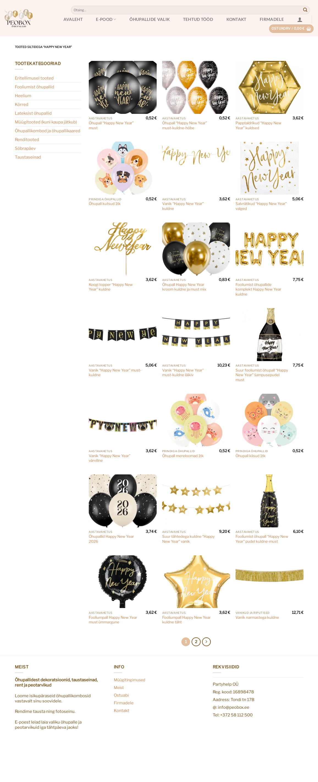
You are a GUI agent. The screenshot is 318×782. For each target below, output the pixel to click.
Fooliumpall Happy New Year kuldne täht (186, 620)
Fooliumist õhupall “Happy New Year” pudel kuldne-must (262, 539)
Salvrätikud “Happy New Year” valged (261, 206)
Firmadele (272, 19)
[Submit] (305, 10)
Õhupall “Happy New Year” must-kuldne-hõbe (184, 125)
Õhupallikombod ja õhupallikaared (47, 130)
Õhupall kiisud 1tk (251, 456)
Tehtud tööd (198, 19)
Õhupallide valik (149, 19)
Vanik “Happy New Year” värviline (109, 458)
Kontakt (236, 19)
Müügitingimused (129, 679)
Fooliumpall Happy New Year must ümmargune (113, 620)
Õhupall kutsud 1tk (105, 203)
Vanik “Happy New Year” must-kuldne (115, 372)
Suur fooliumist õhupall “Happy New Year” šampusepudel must (262, 375)
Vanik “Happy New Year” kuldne (183, 206)
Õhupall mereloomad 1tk (183, 456)
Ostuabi (121, 695)
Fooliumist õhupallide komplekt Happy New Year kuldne (258, 289)
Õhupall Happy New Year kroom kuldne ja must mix (184, 287)
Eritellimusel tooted (34, 78)
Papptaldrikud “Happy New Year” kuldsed (258, 125)
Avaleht (73, 19)
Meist (119, 687)
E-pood (106, 19)
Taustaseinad (28, 157)
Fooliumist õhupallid (34, 86)
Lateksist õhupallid (33, 113)
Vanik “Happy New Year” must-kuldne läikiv (183, 372)
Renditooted (27, 139)
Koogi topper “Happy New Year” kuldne (111, 287)
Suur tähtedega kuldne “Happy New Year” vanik (188, 539)
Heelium (23, 95)
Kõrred (21, 104)
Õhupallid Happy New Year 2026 (111, 539)
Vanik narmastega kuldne (257, 617)
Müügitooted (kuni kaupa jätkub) (46, 122)
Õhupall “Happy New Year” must (111, 125)
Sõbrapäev (25, 148)
